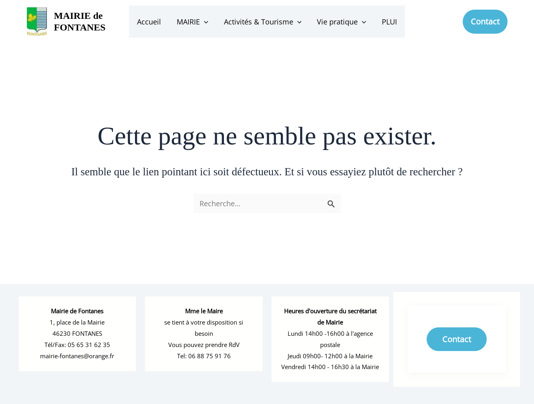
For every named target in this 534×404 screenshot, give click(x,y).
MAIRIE (194, 22)
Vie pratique (340, 22)
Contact (456, 332)
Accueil (151, 21)
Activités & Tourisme (263, 22)
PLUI (387, 21)
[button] (205, 22)
